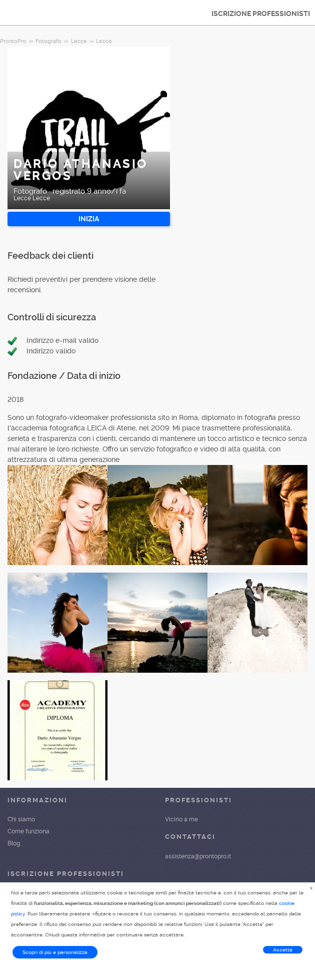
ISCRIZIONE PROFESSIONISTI (261, 14)
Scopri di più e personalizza (55, 952)
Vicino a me (181, 819)
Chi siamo (21, 819)
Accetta (282, 949)
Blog (14, 843)
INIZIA (88, 219)
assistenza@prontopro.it (198, 856)
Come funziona (29, 831)
